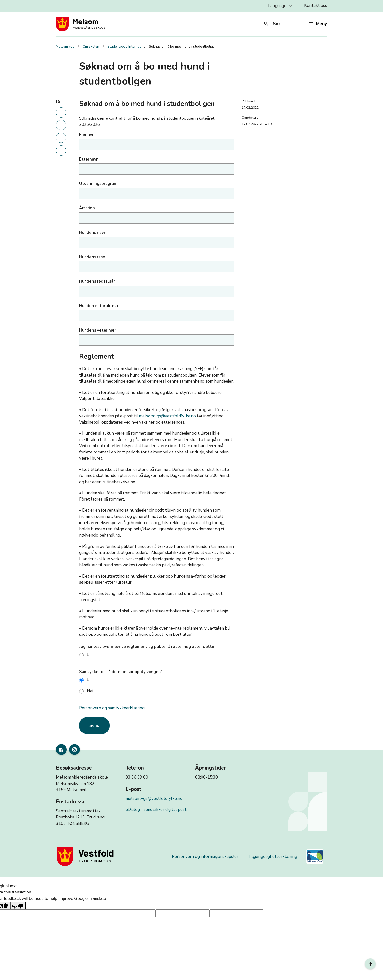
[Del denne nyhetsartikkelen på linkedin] (61, 112)
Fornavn (87, 135)
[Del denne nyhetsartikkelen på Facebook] (61, 125)
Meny (318, 24)
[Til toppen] (370, 963)
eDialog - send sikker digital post (156, 809)
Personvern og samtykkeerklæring (112, 708)
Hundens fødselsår (97, 281)
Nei (86, 691)
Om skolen (91, 46)
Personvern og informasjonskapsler (205, 856)
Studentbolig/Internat (124, 46)
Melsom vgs (65, 46)
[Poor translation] (18, 905)
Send (94, 725)
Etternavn (89, 159)
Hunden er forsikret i (98, 306)
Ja (84, 654)
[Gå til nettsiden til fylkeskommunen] (86, 856)
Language (280, 6)
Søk (272, 24)
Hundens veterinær (97, 330)
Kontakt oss (315, 5)
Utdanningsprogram (98, 183)
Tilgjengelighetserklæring (272, 856)
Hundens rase (92, 257)
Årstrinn (87, 208)
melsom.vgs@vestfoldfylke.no (167, 416)
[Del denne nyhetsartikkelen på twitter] (61, 138)
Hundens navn (92, 232)
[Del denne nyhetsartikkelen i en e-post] (61, 150)
